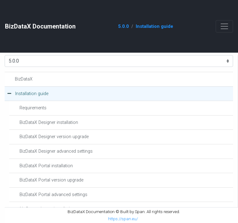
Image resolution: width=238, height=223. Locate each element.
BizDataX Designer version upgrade (54, 136)
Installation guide (154, 26)
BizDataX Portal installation (46, 165)
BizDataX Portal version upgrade (51, 180)
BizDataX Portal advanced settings (53, 194)
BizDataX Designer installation (49, 122)
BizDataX (24, 79)
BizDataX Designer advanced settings (56, 151)
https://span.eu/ (123, 218)
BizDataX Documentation (40, 26)
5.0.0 (123, 26)
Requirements (33, 108)
